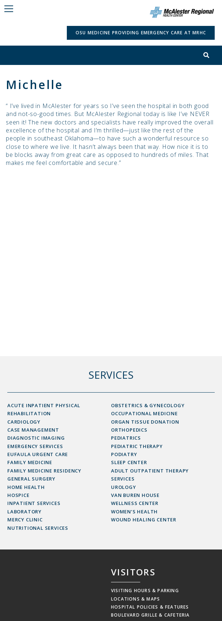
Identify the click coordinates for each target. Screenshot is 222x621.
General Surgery (31, 478)
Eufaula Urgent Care (37, 454)
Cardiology (24, 421)
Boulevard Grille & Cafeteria (150, 615)
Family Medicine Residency (44, 470)
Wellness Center (134, 503)
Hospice (18, 495)
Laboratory (24, 511)
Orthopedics (129, 430)
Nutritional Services (37, 528)
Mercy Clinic (25, 519)
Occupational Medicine (144, 413)
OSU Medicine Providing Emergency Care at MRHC (141, 33)
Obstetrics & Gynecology (147, 405)
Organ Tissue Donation (145, 421)
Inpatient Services (33, 503)
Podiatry (124, 454)
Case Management (33, 430)
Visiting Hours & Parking (145, 590)
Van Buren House (135, 495)
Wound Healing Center (143, 519)
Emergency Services (35, 446)
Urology (123, 487)
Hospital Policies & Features (150, 607)
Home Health (26, 487)
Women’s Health (134, 511)
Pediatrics (126, 438)
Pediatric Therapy (137, 446)
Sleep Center (129, 462)
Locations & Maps (135, 599)
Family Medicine (29, 462)
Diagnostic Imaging (36, 438)
